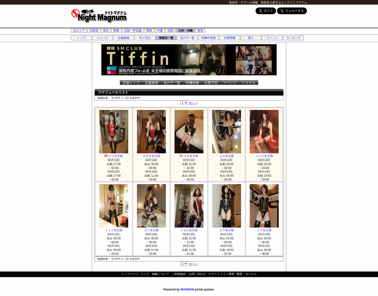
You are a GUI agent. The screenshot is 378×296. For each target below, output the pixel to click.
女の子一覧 (187, 38)
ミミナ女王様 (113, 228)
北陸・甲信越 (133, 30)
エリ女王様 (151, 228)
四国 (170, 30)
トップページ (130, 274)
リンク (145, 274)
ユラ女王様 (189, 154)
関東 (116, 30)
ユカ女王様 (226, 154)
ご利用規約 (179, 274)
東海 (200, 30)
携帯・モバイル (246, 274)
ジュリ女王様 (264, 154)
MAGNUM (187, 289)
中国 (160, 30)
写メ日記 (145, 38)
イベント (272, 38)
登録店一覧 (166, 38)
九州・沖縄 (185, 30)
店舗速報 (123, 38)
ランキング (293, 38)
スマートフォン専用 (221, 274)
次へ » (193, 103)
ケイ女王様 (113, 154)
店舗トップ (130, 83)
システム (249, 83)
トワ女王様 (264, 228)
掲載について (160, 274)
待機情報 (192, 83)
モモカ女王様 (151, 154)
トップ (81, 38)
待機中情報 (208, 38)
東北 (106, 30)
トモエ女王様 (189, 228)
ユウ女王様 (226, 228)
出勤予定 (211, 83)
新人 (251, 38)
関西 (149, 30)
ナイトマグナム (297, 2)
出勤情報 (230, 38)
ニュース (102, 38)
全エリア (79, 30)
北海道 (93, 30)
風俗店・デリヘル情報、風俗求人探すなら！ (258, 2)
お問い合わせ (197, 274)
